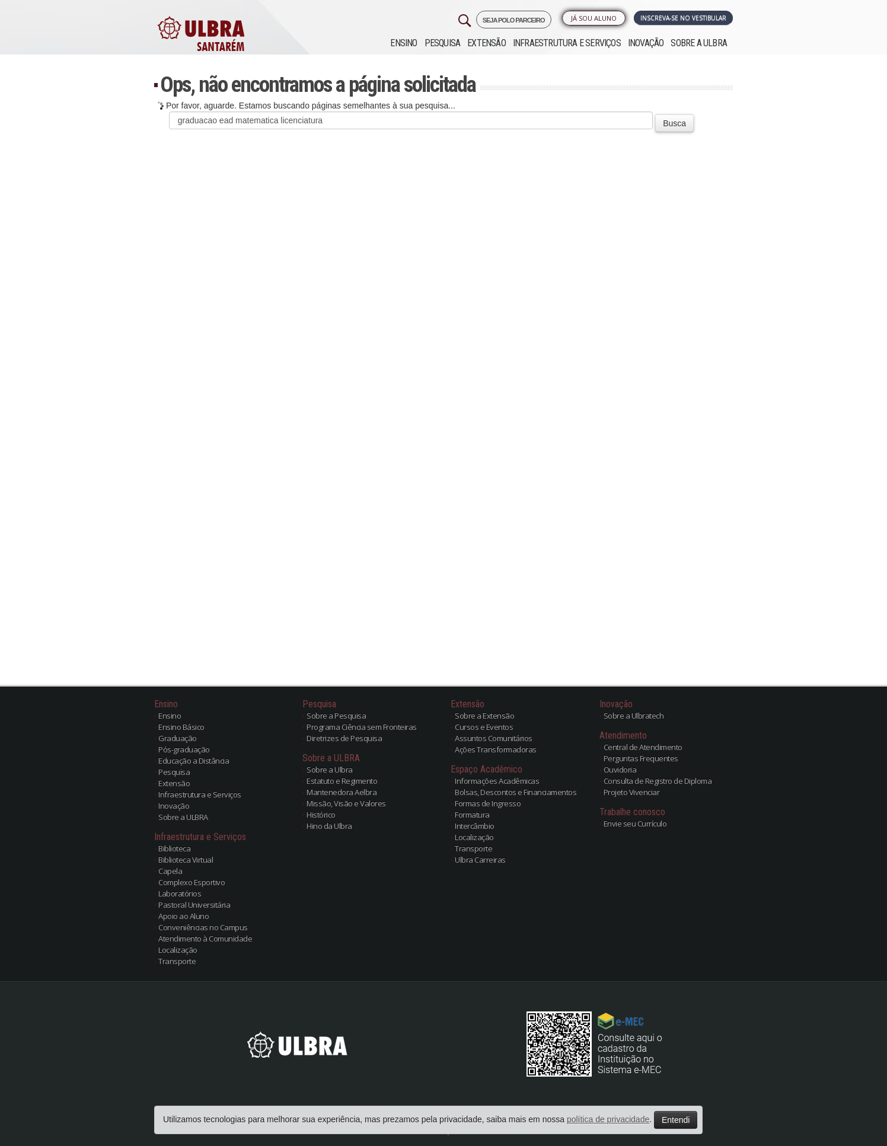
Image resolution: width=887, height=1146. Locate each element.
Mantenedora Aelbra (342, 792)
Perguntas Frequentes (641, 758)
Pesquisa (443, 43)
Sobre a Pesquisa (336, 715)
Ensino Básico (181, 727)
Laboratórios (179, 893)
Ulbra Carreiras (480, 859)
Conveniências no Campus (203, 927)
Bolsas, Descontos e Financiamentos (515, 792)
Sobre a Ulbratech (634, 715)
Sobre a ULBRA (699, 43)
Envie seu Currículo (635, 823)
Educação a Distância (193, 760)
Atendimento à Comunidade (205, 938)
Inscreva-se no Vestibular (683, 18)
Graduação (177, 738)
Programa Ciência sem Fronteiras (362, 727)
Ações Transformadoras (496, 749)
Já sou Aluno (594, 18)
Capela (170, 871)
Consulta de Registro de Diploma (658, 780)
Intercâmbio (474, 826)
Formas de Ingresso (488, 803)
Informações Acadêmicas (497, 780)
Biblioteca (174, 848)
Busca (674, 123)
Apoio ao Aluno (183, 916)
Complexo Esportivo (191, 882)
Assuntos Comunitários (493, 738)
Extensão (486, 43)
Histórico (321, 814)
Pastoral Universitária (194, 904)
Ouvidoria (620, 769)
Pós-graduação (184, 749)
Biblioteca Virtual (185, 859)
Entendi (676, 1120)
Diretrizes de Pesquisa (344, 738)
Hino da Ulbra (329, 826)
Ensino (403, 43)
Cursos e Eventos (484, 727)
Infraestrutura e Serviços (567, 43)
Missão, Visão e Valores (346, 803)
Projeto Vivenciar (632, 792)
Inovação (646, 43)
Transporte (177, 961)
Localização (177, 949)
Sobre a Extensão (484, 715)
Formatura (472, 814)
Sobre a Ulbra (330, 769)
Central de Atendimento (643, 747)
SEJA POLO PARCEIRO (514, 20)
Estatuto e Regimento (342, 780)
